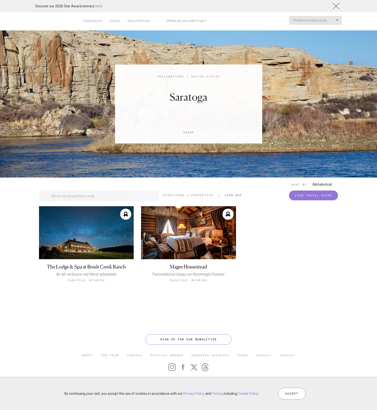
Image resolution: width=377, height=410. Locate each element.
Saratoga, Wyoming (86, 280)
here (98, 6)
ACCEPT (292, 393)
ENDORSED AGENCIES (210, 355)
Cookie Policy (248, 394)
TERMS (242, 355)
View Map (233, 195)
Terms (217, 394)
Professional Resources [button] (315, 20)
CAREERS (134, 355)
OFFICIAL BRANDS (166, 355)
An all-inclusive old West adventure (86, 274)
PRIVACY (264, 355)
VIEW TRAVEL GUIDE (313, 195)
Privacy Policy (194, 394)
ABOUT (87, 355)
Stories (115, 21)
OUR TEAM (110, 355)
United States (205, 76)
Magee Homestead (188, 267)
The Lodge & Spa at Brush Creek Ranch (86, 267)
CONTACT (287, 355)
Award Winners (138, 21)
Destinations (93, 21)
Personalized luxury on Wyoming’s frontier (188, 274)
